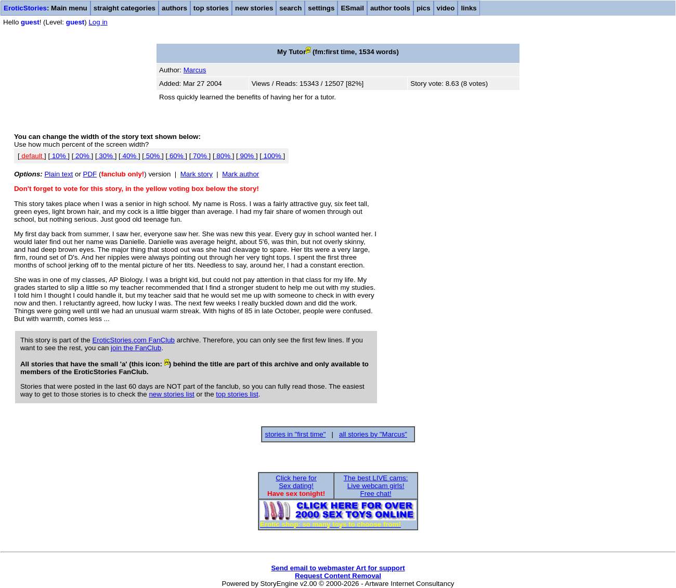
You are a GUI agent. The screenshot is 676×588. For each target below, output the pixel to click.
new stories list (171, 394)
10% (59, 156)
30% (106, 156)
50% (153, 156)
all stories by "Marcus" (373, 434)
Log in (97, 22)
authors (174, 8)
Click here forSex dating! (296, 482)
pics (424, 8)
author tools (390, 8)
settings (321, 8)
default (32, 156)
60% (176, 156)
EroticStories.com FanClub (133, 340)
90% (247, 156)
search (290, 8)
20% (82, 156)
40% (129, 156)
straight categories (124, 8)
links (468, 8)
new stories (254, 8)
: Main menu (45, 8)
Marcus (195, 70)
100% (272, 156)
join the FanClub (136, 348)
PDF (90, 174)
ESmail (352, 8)
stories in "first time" (295, 434)
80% (223, 156)
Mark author (240, 174)
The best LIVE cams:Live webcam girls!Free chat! (376, 485)
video (446, 8)
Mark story (196, 174)
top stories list (237, 394)
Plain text (58, 174)
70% (200, 156)
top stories (211, 8)
